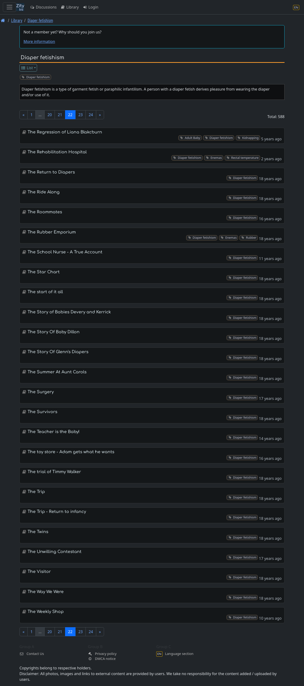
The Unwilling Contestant (54, 551)
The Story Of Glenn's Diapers (58, 352)
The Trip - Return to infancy (57, 511)
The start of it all (45, 292)
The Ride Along (44, 192)
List (27, 67)
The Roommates (45, 212)
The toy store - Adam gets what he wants (71, 452)
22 (70, 114)
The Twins (38, 532)
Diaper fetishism (40, 20)
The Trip (36, 491)
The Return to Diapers (51, 172)
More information (39, 41)
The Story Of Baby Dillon (54, 332)
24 (91, 114)
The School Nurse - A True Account (65, 252)
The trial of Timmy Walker (54, 472)
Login (91, 7)
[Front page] (3, 20)
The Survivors (42, 412)
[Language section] (296, 7)
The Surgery (41, 392)
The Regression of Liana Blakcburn (65, 132)
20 (50, 114)
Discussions (43, 7)
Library (69, 7)
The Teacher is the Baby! (54, 432)
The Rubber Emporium (52, 232)
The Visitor (39, 571)
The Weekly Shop (46, 611)
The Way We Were (46, 592)
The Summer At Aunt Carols (57, 372)
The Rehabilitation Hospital (57, 152)
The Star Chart (44, 272)
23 (80, 114)
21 (60, 114)
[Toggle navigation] (9, 7)
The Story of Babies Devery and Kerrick (69, 312)
